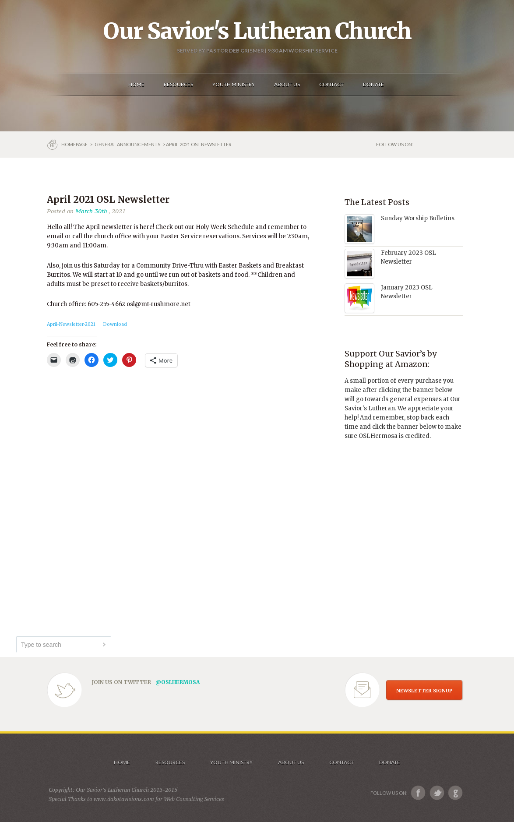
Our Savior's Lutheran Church (257, 31)
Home (122, 762)
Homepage (74, 144)
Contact (341, 762)
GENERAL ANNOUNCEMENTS (127, 144)
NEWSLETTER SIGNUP (424, 691)
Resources (170, 762)
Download (115, 324)
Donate (389, 762)
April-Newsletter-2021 (71, 324)
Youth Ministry (231, 762)
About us (291, 762)
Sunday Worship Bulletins (417, 218)
